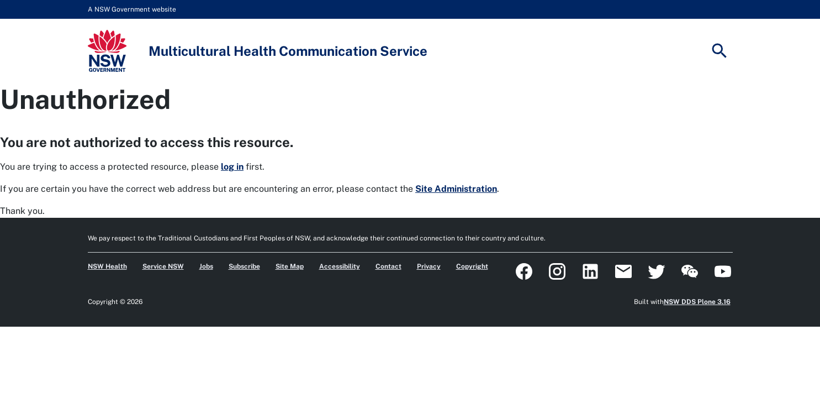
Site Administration (456, 189)
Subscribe (244, 266)
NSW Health (107, 266)
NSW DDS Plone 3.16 (697, 302)
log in (232, 166)
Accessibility (339, 266)
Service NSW (163, 266)
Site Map (290, 266)
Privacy (429, 266)
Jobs (206, 266)
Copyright (472, 266)
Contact (388, 266)
